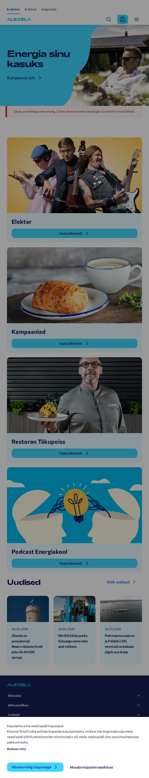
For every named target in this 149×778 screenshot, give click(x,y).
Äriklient (30, 9)
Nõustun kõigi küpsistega (31, 767)
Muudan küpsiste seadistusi (91, 767)
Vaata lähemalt (70, 233)
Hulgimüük (49, 9)
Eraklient (13, 9)
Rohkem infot (16, 749)
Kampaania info (21, 77)
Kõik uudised (118, 582)
